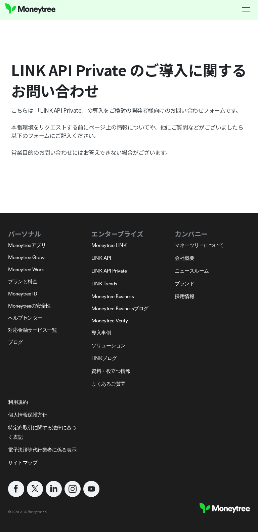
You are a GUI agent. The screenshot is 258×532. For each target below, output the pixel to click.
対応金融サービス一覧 (32, 330)
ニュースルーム (192, 271)
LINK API (101, 258)
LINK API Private (109, 271)
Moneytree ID (22, 293)
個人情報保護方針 (27, 415)
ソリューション (108, 345)
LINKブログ (104, 358)
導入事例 (101, 332)
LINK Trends (104, 283)
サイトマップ (22, 462)
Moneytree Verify (109, 320)
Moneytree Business (112, 296)
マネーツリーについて (199, 245)
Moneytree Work (26, 269)
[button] (245, 9)
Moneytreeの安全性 (29, 306)
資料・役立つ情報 (110, 371)
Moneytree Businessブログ (119, 308)
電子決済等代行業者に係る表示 (42, 450)
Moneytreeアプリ (27, 245)
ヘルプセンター (25, 318)
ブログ (15, 342)
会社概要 (184, 258)
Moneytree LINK (108, 245)
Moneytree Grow (26, 257)
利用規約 (18, 402)
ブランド (184, 283)
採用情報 (184, 296)
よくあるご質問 (108, 384)
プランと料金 (22, 281)
